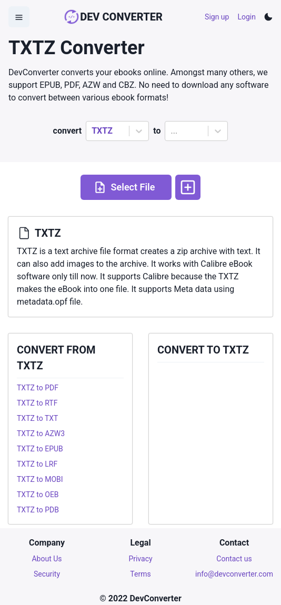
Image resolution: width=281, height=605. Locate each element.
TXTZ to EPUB (40, 449)
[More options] (187, 187)
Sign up (217, 17)
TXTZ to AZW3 (41, 433)
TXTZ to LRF (37, 464)
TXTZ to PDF (37, 388)
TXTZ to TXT (37, 418)
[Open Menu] (18, 16)
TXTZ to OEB (38, 494)
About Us (47, 558)
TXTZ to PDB (38, 510)
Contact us (234, 558)
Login (246, 17)
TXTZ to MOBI (40, 479)
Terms (140, 574)
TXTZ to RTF (37, 403)
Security (47, 574)
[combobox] (93, 131)
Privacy (140, 558)
